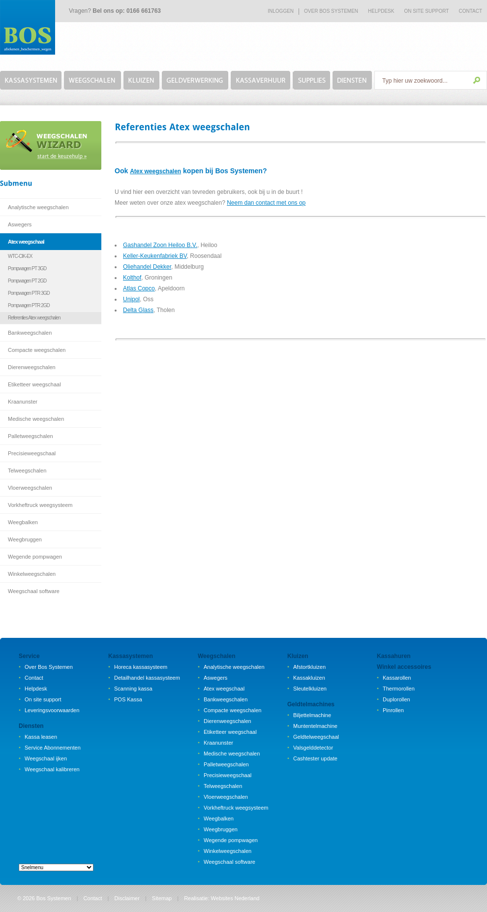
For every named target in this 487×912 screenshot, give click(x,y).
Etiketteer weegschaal (34, 384)
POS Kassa (128, 699)
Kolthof (132, 277)
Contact (470, 11)
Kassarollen (397, 678)
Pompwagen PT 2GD (27, 280)
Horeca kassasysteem (140, 667)
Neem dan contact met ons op (266, 202)
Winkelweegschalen (32, 574)
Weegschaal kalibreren (52, 769)
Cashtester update (315, 758)
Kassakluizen (309, 678)
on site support (426, 11)
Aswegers (19, 224)
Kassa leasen (41, 737)
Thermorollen (399, 689)
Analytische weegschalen (38, 207)
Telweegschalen (27, 470)
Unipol (131, 299)
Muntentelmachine (315, 726)
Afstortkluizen (309, 667)
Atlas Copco (139, 288)
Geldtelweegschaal (316, 737)
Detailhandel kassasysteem (147, 678)
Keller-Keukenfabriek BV (155, 255)
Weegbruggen (25, 539)
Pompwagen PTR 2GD (29, 305)
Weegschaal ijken (46, 758)
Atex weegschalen (155, 171)
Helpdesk (381, 11)
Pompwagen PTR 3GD (29, 293)
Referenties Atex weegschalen (34, 317)
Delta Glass (138, 310)
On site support (43, 699)
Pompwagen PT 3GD (27, 268)
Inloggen (281, 11)
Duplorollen (396, 699)
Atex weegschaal (26, 242)
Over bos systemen (331, 11)
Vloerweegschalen (30, 488)
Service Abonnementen (53, 748)
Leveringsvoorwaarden (52, 710)
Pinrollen (393, 710)
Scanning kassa (133, 689)
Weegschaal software (34, 591)
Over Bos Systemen (49, 667)
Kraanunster (22, 402)
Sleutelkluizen (310, 689)
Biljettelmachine (312, 715)
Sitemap (162, 898)
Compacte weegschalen (36, 350)
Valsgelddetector (313, 748)
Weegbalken (23, 522)
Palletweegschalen (30, 436)
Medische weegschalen (36, 419)
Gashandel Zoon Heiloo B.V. (160, 245)
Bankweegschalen (30, 333)
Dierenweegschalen (32, 367)
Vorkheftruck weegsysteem (40, 505)
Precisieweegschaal (32, 453)
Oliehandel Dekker (147, 266)
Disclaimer (127, 898)
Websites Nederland (235, 898)
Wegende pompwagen (35, 557)
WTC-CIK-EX (20, 256)
